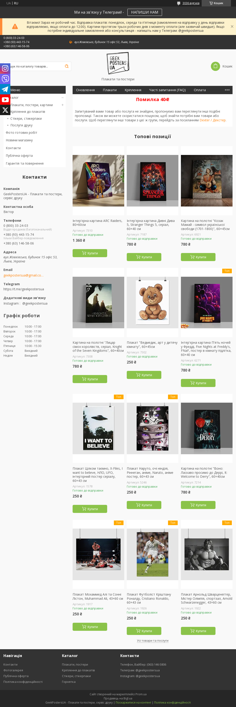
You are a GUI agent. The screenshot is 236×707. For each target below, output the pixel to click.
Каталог (12, 97)
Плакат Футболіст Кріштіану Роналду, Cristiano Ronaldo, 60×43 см (149, 598)
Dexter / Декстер (213, 120)
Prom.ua (141, 694)
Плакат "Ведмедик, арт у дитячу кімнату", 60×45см (152, 344)
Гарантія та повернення (25, 163)
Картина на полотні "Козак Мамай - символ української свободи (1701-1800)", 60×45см (205, 225)
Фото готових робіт (21, 132)
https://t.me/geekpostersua (23, 289)
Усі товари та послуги (152, 640)
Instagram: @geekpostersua (140, 676)
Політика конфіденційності (23, 682)
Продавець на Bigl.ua (118, 698)
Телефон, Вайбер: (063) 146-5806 (143, 664)
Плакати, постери (75, 664)
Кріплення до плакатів (27, 111)
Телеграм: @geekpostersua (140, 670)
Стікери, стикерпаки (26, 118)
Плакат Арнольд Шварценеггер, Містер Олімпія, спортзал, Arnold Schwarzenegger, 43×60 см (206, 598)
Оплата (200, 90)
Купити (93, 253)
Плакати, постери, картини (31, 105)
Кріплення (133, 90)
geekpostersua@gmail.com (23, 275)
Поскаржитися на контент (133, 702)
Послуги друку (21, 125)
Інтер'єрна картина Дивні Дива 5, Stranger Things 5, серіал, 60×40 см (151, 225)
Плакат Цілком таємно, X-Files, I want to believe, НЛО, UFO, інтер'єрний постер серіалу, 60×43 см (98, 474)
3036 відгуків (191, 3)
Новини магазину (19, 140)
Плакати (110, 90)
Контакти (13, 148)
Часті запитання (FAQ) (167, 90)
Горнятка (69, 682)
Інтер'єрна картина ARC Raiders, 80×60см (97, 223)
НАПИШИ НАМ (144, 12)
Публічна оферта (19, 155)
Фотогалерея (13, 670)
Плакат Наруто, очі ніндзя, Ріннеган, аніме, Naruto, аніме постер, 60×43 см (150, 472)
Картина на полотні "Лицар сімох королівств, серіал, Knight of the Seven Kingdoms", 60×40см (98, 346)
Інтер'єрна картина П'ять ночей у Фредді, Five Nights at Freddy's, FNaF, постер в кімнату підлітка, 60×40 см (206, 348)
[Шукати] (66, 66)
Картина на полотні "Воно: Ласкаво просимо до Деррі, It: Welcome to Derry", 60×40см (204, 472)
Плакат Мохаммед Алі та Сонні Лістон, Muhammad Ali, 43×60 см (98, 596)
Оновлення (85, 90)
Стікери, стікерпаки (76, 676)
